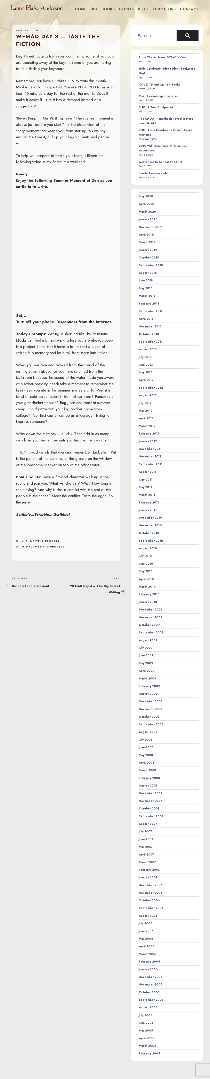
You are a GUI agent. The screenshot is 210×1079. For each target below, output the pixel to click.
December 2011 (150, 449)
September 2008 (151, 724)
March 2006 (147, 954)
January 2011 (147, 510)
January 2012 (148, 441)
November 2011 (150, 456)
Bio (94, 9)
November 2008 (150, 709)
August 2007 (148, 824)
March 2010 (147, 587)
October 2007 (149, 808)
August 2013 (148, 349)
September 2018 (151, 265)
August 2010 (148, 548)
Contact (189, 9)
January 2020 (148, 219)
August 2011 (147, 472)
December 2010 (150, 518)
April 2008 (146, 763)
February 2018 (149, 303)
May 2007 (146, 847)
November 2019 (150, 227)
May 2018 (145, 288)
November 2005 (150, 984)
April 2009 (146, 671)
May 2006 (146, 939)
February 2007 (149, 870)
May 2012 (145, 411)
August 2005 (148, 1007)
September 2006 (151, 908)
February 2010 (149, 594)
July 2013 (145, 357)
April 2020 (146, 204)
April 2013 (146, 380)
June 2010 (146, 564)
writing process (50, 546)
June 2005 (146, 1023)
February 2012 (149, 433)
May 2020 (146, 196)
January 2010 (148, 602)
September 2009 (151, 632)
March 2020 (147, 212)
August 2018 (148, 273)
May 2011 (145, 487)
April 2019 (146, 235)
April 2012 (146, 418)
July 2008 (145, 740)
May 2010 (146, 571)
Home (81, 9)
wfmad (27, 546)
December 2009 (151, 609)
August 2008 (148, 732)
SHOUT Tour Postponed (156, 107)
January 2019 (148, 250)
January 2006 (148, 969)
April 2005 (146, 1038)
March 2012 (147, 426)
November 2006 (150, 893)
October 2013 (149, 334)
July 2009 (145, 648)
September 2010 (151, 541)
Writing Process (44, 541)
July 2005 (145, 1015)
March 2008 (147, 770)
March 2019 (147, 242)
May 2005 (146, 1030)
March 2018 (147, 296)
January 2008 (148, 785)
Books (108, 9)
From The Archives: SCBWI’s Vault (163, 57)
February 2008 (149, 778)
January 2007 (148, 877)
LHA (25, 541)
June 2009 (146, 655)
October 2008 (149, 717)
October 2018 (149, 257)
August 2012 (148, 395)
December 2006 (151, 885)
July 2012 (145, 403)
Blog (143, 9)
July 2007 (145, 831)
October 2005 (149, 992)
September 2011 (150, 464)
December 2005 (150, 977)
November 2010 (150, 525)
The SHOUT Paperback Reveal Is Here (166, 119)
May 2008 (146, 755)
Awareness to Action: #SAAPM (160, 162)
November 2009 (150, 617)
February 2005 (149, 1053)
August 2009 (148, 640)
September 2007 (151, 816)
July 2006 (145, 923)
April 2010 (146, 579)
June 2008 (146, 747)
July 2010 (145, 556)
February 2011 (149, 502)
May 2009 (146, 663)
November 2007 (150, 801)
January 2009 (148, 694)
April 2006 (146, 946)
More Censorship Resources (158, 96)
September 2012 (151, 388)
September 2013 (151, 342)
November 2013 (150, 326)
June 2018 (146, 280)
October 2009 (149, 625)
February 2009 (149, 686)
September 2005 (151, 1000)
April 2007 (146, 854)
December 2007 (150, 793)
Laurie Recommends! (153, 173)
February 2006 (149, 961)
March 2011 (147, 495)
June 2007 (146, 839)
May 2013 (145, 372)
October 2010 (149, 533)
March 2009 (147, 678)
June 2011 (145, 479)
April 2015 (146, 319)
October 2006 (149, 900)
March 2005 (147, 1046)
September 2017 (151, 311)
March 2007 (147, 862)
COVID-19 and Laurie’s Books (159, 84)
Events (126, 9)
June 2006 (146, 931)
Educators (164, 9)
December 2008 (150, 701)
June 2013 (146, 365)
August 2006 (148, 916)
